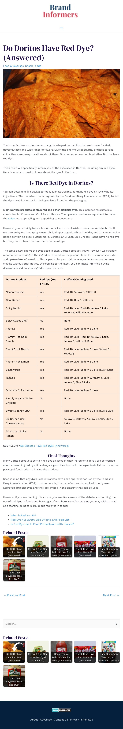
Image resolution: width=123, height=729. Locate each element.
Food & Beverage (13, 65)
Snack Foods (33, 65)
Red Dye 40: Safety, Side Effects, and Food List (40, 519)
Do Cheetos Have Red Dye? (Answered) (44, 445)
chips (11, 218)
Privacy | (75, 719)
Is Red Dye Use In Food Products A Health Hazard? (42, 524)
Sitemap (86, 719)
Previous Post (14, 595)
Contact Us (61, 719)
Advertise (46, 719)
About (34, 719)
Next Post (111, 595)
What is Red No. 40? (23, 515)
